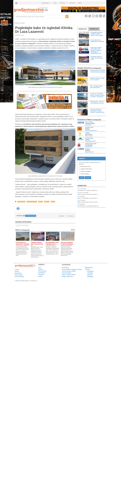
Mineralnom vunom (85, 166)
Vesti (23, 23)
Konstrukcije (65, 267)
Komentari (81, 185)
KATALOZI (72, 3)
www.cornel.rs (89, 135)
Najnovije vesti (83, 29)
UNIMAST (87, 149)
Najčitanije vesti (94, 28)
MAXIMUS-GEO (89, 127)
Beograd (47, 201)
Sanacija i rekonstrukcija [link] (22, 225)
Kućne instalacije (66, 273)
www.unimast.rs (89, 152)
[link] (36, 10)
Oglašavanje (18, 273)
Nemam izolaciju (85, 174)
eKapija (22, 35)
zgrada (53, 201)
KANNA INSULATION (90, 143)
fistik (78, 196)
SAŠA (78, 200)
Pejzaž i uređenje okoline (68, 274)
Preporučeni (71, 216)
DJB (78, 204)
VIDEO (79, 3)
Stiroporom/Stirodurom (86, 169)
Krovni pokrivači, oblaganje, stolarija (72, 269)
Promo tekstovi (42, 271)
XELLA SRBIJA (89, 122)
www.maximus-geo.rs (91, 130)
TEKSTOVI (63, 3)
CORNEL (87, 133)
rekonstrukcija (21, 201)
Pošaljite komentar (31, 215)
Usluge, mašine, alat (67, 276)
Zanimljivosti (41, 273)
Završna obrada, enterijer (68, 271)
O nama (17, 269)
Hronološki (61, 216)
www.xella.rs (88, 125)
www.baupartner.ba (90, 141)
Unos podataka (19, 275)
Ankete (40, 276)
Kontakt (17, 271)
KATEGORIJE (46, 3)
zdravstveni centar (31, 201)
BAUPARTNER (89, 138)
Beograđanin (80, 192)
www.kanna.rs (89, 146)
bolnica (40, 201)
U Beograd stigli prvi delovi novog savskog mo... (37, 244)
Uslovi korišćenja (19, 276)
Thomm (79, 188)
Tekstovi (40, 269)
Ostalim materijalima (86, 171)
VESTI (55, 3)
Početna (17, 23)
